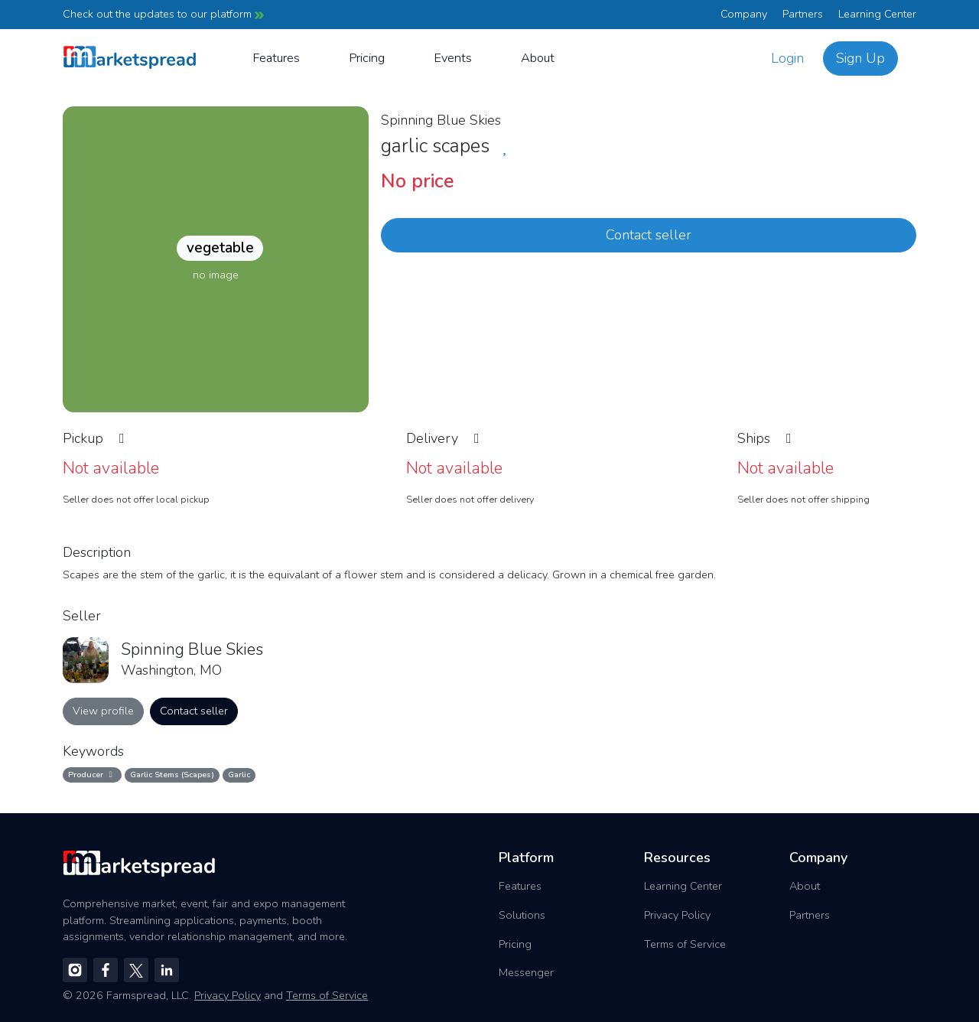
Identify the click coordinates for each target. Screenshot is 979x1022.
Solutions (522, 915)
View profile (103, 710)
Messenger (526, 972)
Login (787, 58)
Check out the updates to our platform (163, 13)
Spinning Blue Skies (441, 120)
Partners (802, 13)
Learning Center (877, 13)
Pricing (367, 58)
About (538, 58)
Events (453, 58)
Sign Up (860, 58)
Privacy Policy (677, 915)
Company (743, 13)
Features (276, 58)
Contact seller (648, 235)
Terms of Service (685, 944)
